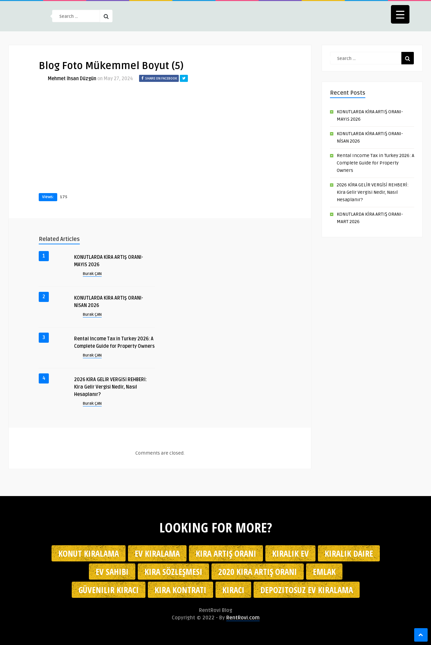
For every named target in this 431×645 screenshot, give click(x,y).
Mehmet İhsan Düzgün (72, 79)
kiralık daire (349, 553)
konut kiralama (88, 553)
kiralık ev (290, 553)
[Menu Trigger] (400, 14)
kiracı (233, 589)
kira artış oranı (226, 553)
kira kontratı (180, 589)
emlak (324, 571)
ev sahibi (112, 571)
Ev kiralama (157, 553)
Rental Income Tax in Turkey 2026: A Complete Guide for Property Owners (375, 163)
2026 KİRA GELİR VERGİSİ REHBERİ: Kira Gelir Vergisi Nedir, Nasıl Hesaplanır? (110, 387)
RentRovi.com (243, 618)
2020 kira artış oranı (257, 571)
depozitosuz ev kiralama (306, 589)
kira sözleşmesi (173, 571)
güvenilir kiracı (108, 589)
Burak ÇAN (92, 273)
